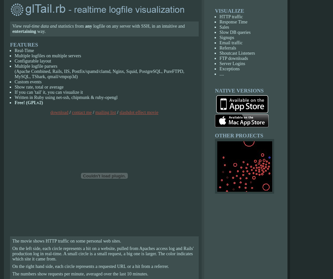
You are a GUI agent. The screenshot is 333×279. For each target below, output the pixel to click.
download (59, 112)
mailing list (105, 112)
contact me (82, 112)
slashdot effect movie (138, 112)
